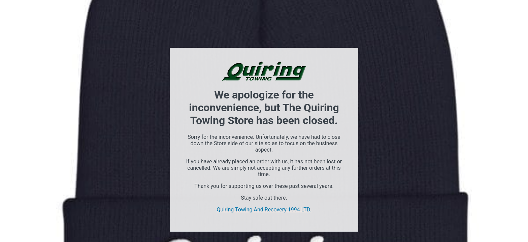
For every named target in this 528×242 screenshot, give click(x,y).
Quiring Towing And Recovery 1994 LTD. (264, 209)
